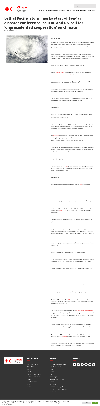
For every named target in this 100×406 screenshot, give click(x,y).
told (67, 166)
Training (83, 10)
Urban (29, 384)
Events (52, 372)
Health (29, 372)
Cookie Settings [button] (86, 402)
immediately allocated (59, 72)
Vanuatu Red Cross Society (65, 74)
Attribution (30, 367)
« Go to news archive (10, 30)
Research (76, 10)
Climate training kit (55, 367)
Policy (29, 379)
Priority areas (53, 10)
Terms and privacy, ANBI (57, 387)
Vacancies (53, 392)
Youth (29, 387)
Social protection (32, 382)
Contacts (52, 369)
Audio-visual (91, 10)
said (81, 184)
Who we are (43, 10)
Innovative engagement (34, 374)
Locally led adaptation (33, 377)
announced (64, 336)
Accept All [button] (95, 402)
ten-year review (80, 124)
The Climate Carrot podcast (58, 364)
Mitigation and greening (57, 379)
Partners (62, 10)
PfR (69, 299)
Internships (53, 377)
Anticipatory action (32, 364)
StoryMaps (53, 384)
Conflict (29, 369)
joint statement (56, 135)
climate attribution (62, 210)
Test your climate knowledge (58, 389)
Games (52, 374)
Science (69, 10)
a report (58, 46)
